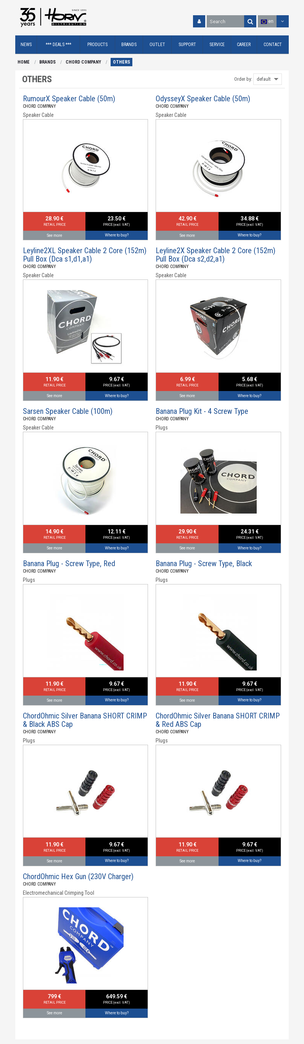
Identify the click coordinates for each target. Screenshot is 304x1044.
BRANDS (47, 62)
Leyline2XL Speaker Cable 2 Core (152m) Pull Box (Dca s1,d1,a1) (84, 254)
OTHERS (121, 62)
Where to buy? (117, 235)
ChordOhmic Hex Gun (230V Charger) (78, 876)
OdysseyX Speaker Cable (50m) (203, 98)
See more (54, 235)
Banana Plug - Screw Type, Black (204, 563)
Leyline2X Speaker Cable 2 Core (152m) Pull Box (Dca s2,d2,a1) (215, 254)
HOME (24, 62)
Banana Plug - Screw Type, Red (69, 563)
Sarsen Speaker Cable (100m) (68, 411)
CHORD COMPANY (83, 62)
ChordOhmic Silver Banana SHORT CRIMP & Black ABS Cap (85, 720)
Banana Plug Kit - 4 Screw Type (202, 411)
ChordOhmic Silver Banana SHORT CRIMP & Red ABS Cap (218, 720)
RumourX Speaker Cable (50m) (69, 98)
